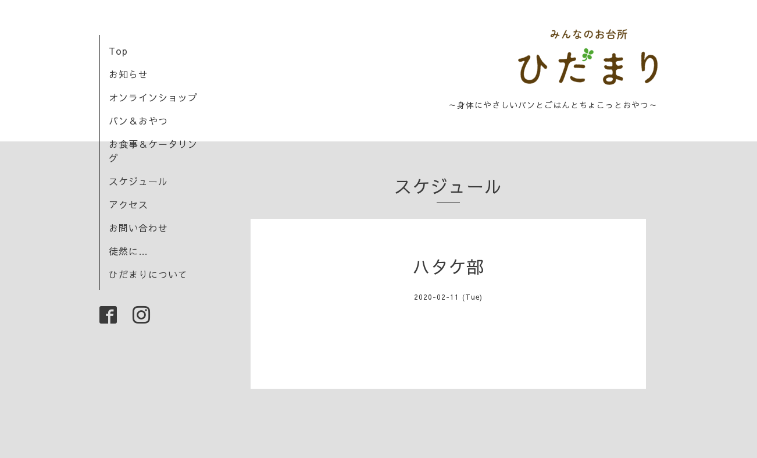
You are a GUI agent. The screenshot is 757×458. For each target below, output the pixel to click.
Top (118, 50)
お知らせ (128, 74)
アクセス (128, 204)
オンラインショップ (153, 97)
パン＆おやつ (138, 120)
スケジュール (138, 181)
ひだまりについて (148, 274)
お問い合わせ (138, 227)
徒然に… (128, 250)
